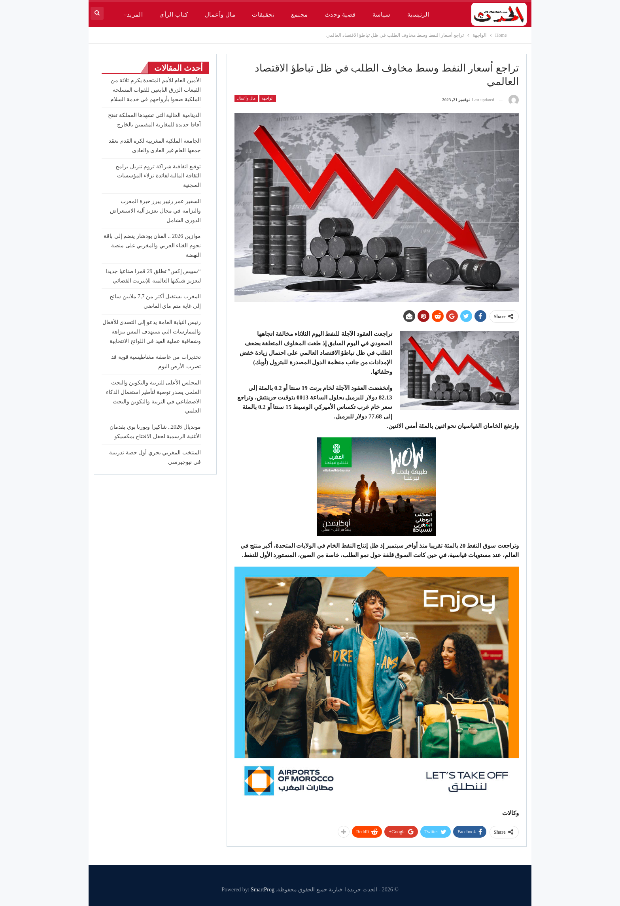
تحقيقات (263, 14)
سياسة (381, 14)
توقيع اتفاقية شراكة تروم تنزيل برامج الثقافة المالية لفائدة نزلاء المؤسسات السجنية (158, 176)
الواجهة (268, 98)
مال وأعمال (220, 14)
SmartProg (262, 890)
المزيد (135, 14)
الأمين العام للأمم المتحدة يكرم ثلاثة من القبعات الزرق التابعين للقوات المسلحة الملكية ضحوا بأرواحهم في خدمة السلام (155, 89)
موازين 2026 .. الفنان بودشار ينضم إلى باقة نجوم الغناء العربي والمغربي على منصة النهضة (152, 245)
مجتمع (299, 14)
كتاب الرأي (173, 14)
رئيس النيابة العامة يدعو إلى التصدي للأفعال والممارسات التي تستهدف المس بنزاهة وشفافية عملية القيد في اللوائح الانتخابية (151, 331)
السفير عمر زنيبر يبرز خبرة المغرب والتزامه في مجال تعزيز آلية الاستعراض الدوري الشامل (155, 210)
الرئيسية (418, 14)
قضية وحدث (340, 14)
